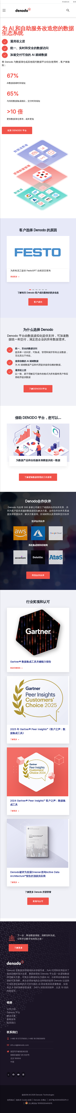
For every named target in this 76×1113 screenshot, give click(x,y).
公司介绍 (11, 1009)
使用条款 (10, 1100)
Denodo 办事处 (40, 1100)
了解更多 (18, 948)
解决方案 (11, 1016)
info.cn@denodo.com (18, 1045)
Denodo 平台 (13, 1012)
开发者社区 (65, 2)
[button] (30, 289)
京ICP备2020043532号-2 (58, 1100)
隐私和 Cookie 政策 (24, 1100)
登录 (74, 2)
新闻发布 (11, 1019)
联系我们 (11, 1022)
